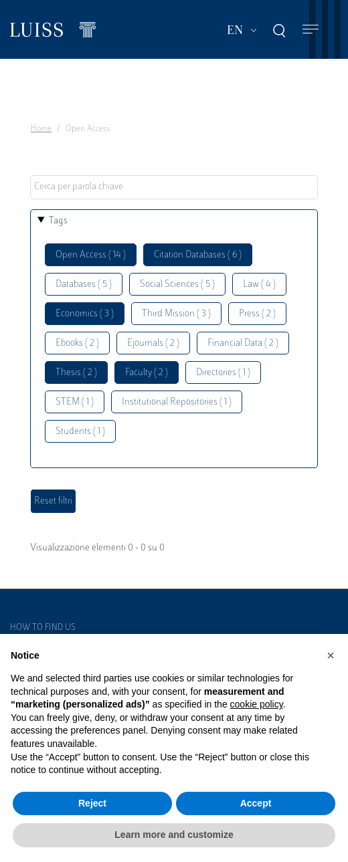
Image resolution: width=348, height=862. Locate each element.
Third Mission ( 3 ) (176, 314)
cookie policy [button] (256, 704)
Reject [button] (92, 803)
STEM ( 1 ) (75, 402)
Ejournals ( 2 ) (153, 343)
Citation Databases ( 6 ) (198, 255)
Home (41, 129)
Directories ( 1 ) (223, 373)
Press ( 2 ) (257, 314)
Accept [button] (256, 803)
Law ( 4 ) (259, 285)
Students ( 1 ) (80, 432)
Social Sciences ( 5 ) (177, 285)
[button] (330, 655)
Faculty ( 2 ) (146, 373)
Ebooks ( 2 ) (77, 343)
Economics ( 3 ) (85, 314)
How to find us (43, 628)
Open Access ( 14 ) (91, 255)
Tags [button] (58, 221)
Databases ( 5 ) (84, 285)
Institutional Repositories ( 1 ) (177, 402)
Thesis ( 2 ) (76, 373)
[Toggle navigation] (310, 30)
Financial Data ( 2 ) (242, 343)
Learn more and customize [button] (173, 834)
